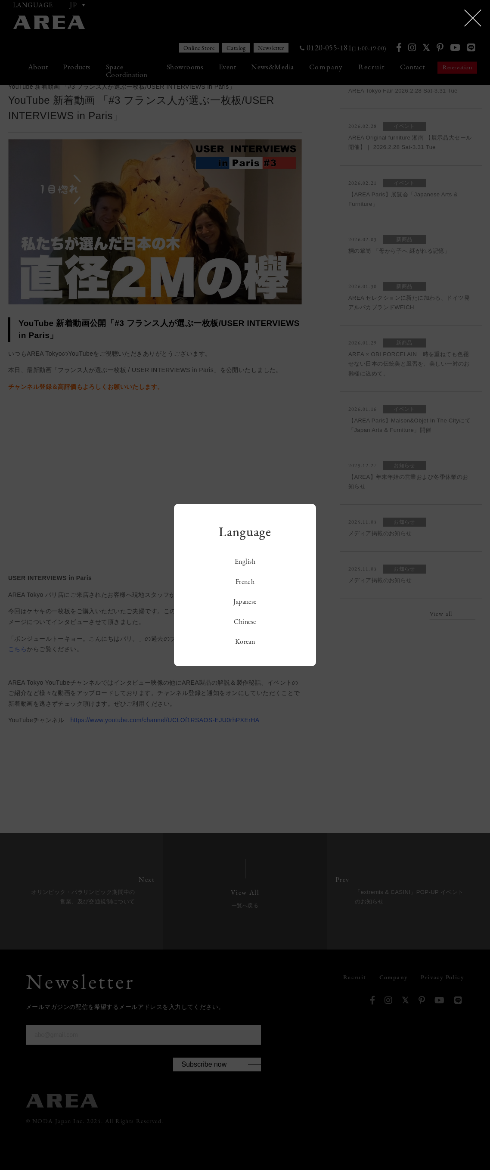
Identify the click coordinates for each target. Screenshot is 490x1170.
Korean (245, 641)
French (245, 581)
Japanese (245, 601)
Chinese (245, 621)
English (245, 561)
